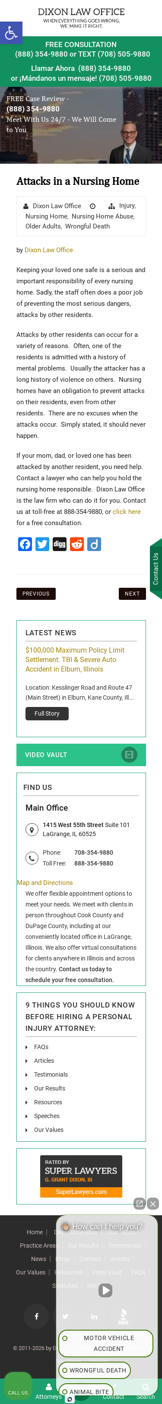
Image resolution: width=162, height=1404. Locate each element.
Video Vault (46, 755)
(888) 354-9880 (41, 54)
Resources (48, 1102)
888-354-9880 (93, 863)
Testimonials (51, 1074)
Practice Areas (39, 1245)
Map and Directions (45, 883)
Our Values (49, 1129)
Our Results (49, 1088)
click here (127, 512)
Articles (44, 1060)
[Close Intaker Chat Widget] (153, 1204)
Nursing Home (46, 216)
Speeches (47, 1115)
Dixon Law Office (57, 206)
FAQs (41, 1046)
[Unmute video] (107, 1290)
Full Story (47, 713)
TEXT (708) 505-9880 (114, 54)
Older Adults (43, 226)
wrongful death (87, 226)
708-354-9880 (93, 852)
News (38, 1259)
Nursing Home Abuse (102, 216)
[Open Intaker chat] (70, 1399)
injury (127, 205)
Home (35, 1232)
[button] (11, 33)
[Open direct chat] (139, 1204)
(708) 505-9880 (125, 77)
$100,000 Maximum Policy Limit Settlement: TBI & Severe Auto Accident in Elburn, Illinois (74, 659)
